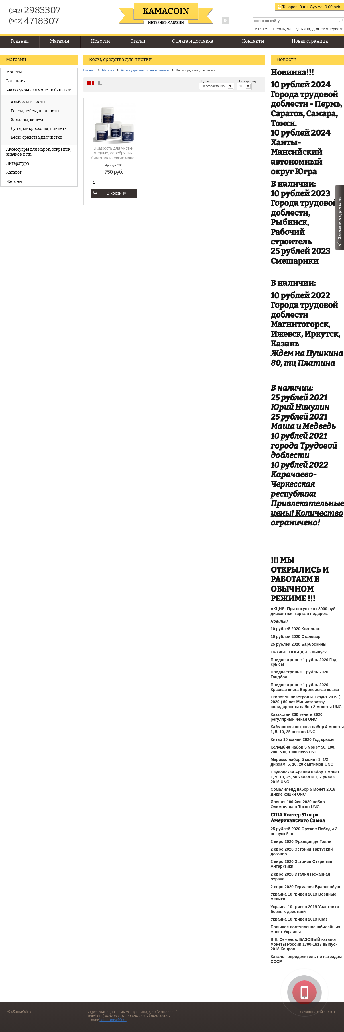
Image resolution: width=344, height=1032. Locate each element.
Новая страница (310, 41)
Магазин (59, 41)
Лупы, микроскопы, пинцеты (39, 128)
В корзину (109, 193)
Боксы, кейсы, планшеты (35, 111)
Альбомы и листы (28, 102)
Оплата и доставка (192, 41)
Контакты (253, 41)
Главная (20, 41)
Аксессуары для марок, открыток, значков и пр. (39, 152)
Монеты (14, 72)
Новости (100, 41)
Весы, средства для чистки (36, 137)
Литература (17, 163)
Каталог (14, 172)
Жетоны (14, 181)
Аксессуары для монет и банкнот (38, 90)
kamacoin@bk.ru (112, 1020)
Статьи (137, 41)
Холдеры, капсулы (29, 120)
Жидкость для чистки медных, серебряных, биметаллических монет (113, 153)
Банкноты (16, 81)
